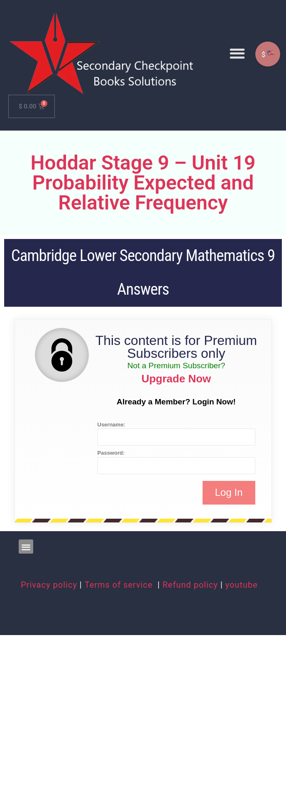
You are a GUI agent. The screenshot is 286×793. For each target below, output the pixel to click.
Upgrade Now (176, 378)
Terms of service (120, 585)
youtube (241, 585)
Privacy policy (49, 585)
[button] (237, 53)
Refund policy (190, 585)
